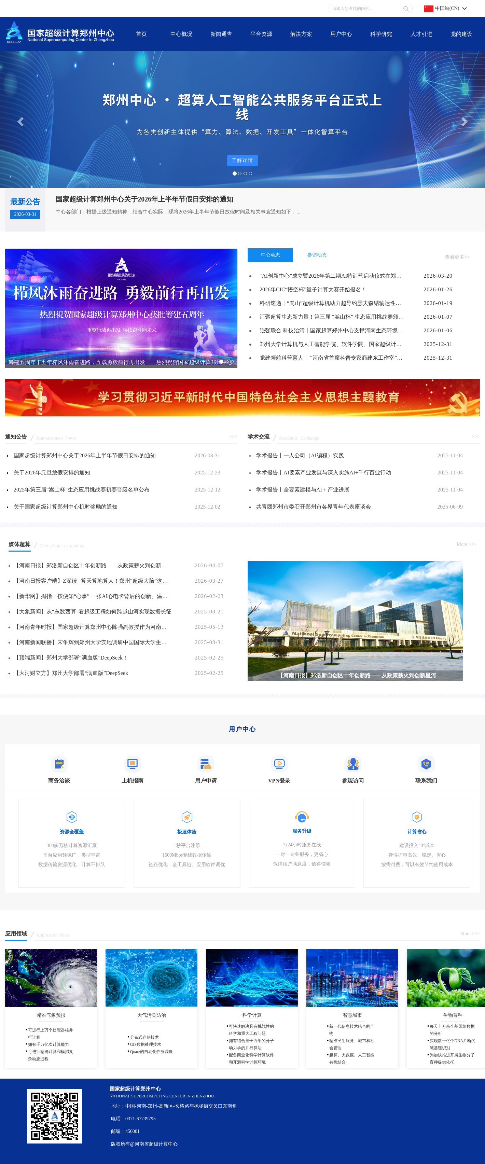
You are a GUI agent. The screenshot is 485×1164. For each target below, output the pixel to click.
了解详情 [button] (242, 160)
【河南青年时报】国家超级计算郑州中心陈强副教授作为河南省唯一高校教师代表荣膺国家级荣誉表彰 (93, 627)
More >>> (466, 544)
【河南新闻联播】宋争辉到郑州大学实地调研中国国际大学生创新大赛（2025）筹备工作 (93, 642)
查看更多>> (457, 257)
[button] (19, 119)
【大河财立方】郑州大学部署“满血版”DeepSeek (71, 673)
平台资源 (48, 8)
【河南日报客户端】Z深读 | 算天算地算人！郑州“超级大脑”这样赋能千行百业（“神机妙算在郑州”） (93, 581)
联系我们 (77, 8)
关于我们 (19, 8)
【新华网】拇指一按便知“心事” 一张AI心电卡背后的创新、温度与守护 (93, 596)
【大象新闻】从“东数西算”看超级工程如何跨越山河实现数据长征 (92, 611)
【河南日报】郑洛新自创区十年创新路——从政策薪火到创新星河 (93, 565)
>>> (233, 436)
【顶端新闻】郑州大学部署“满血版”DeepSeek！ (71, 658)
